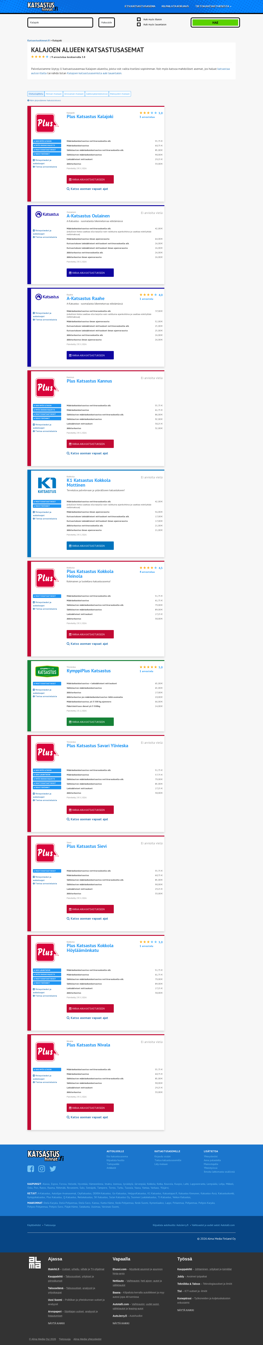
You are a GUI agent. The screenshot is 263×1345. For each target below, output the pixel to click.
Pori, (36, 1187)
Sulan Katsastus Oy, (119, 1197)
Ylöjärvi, (164, 1187)
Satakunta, (84, 1206)
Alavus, (46, 1184)
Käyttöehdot (34, 1225)
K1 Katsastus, (155, 1193)
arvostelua (147, 117)
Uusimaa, (96, 1206)
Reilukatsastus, (85, 1197)
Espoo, (54, 1184)
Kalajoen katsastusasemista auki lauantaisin (94, 73)
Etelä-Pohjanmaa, (68, 1202)
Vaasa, (137, 1187)
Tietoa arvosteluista (45, 166)
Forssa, (63, 1184)
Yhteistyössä (210, 1167)
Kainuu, (96, 1202)
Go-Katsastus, (119, 1193)
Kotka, (160, 1184)
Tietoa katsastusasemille (168, 1160)
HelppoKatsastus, (137, 1193)
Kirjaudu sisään (163, 1156)
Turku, (120, 1187)
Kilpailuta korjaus (175, 6)
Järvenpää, (140, 1184)
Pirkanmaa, (178, 1202)
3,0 (161, 113)
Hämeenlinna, (96, 1184)
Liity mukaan (161, 1164)
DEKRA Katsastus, (102, 1193)
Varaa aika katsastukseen (87, 179)
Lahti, (186, 1184)
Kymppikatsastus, (36, 1197)
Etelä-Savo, (85, 1202)
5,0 (161, 667)
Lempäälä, (212, 1184)
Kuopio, (178, 1184)
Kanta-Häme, (108, 1202)
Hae (215, 22)
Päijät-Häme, (71, 1206)
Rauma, (51, 1187)
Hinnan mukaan (54, 93)
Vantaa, (146, 1187)
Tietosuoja (50, 1225)
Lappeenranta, (198, 1184)
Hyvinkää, (83, 1184)
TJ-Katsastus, (165, 1197)
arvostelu (146, 299)
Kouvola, (169, 1184)
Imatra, (108, 1184)
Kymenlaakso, (157, 1202)
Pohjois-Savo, (56, 1206)
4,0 (161, 295)
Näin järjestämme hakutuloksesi (44, 100)
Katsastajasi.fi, (170, 1193)
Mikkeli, (230, 1184)
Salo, (82, 1187)
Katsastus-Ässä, (209, 1193)
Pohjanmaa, (191, 1202)
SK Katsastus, (101, 1197)
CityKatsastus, (84, 1193)
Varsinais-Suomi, (110, 1206)
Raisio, (43, 1187)
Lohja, (222, 1184)
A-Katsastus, (44, 1193)
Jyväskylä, (128, 1184)
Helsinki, (72, 1184)
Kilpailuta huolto (115, 1160)
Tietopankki (113, 1164)
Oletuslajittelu (36, 93)
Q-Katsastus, (70, 1197)
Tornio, (112, 1187)
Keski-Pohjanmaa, (124, 1202)
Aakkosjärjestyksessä (97, 93)
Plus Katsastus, (54, 1197)
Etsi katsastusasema (140, 6)
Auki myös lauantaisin (154, 24)
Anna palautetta (212, 1160)
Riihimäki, (61, 1187)
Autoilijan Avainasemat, (64, 1193)
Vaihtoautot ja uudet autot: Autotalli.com (213, 1225)
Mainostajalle (211, 1164)
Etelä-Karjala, (51, 1202)
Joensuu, (117, 1184)
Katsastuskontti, (226, 1193)
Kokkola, (151, 1184)
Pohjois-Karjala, (207, 1202)
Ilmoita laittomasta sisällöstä (219, 1171)
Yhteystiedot (211, 1156)
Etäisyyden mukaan (120, 93)
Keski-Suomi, (142, 1202)
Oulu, (30, 1187)
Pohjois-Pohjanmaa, (37, 1206)
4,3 (161, 568)
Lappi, (168, 1202)
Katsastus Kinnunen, (189, 1193)
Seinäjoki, (91, 1187)
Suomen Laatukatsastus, (144, 1197)
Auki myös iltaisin (152, 19)
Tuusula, (129, 1187)
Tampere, (102, 1187)
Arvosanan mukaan (74, 93)
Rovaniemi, (73, 1187)
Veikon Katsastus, (182, 1197)
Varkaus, (155, 1187)
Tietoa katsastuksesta (213, 6)
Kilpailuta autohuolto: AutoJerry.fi (170, 1225)
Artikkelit (111, 1167)
